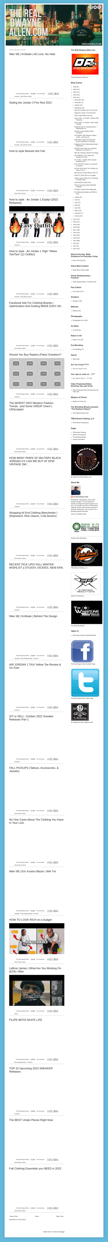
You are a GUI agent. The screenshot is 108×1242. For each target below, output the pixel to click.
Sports (16, 1013)
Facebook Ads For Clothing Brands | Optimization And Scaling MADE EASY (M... (36, 304)
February (78, 213)
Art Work (75, 330)
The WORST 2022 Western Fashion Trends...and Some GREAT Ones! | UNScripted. (31, 406)
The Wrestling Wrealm (79, 437)
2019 (75, 224)
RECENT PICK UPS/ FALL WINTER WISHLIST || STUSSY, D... (85, 149)
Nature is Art (76, 340)
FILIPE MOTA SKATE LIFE (25, 1019)
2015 (75, 235)
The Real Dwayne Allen (80, 497)
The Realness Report (79, 413)
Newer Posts (14, 1216)
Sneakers (17, 96)
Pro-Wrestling (77, 349)
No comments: (41, 93)
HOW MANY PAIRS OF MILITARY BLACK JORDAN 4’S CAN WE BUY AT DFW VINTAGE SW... (35, 461)
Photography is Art (78, 320)
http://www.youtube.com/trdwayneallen (84, 635)
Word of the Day (77, 260)
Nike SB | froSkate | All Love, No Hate (32, 54)
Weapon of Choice (78, 401)
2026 (75, 87)
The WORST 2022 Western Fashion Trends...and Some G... (85, 136)
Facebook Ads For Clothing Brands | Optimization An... (85, 127)
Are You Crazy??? (78, 368)
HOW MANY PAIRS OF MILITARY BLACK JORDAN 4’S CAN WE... (85, 140)
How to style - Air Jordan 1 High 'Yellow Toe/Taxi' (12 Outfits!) (33, 253)
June (76, 202)
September (78, 108)
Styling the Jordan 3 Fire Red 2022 (30, 102)
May (76, 205)
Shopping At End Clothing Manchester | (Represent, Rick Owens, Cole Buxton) (33, 514)
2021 (75, 219)
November (78, 102)
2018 (75, 227)
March (77, 210)
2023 (75, 95)
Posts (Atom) (22, 1219)
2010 (75, 248)
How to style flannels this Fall (27, 151)
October (77, 105)
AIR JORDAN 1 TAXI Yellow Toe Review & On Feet (84, 156)
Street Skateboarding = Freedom (29, 658)
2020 (75, 222)
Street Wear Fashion (26, 96)
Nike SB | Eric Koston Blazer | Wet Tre (32, 871)
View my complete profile (78, 514)
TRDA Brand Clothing (79, 422)
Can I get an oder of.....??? (81, 378)
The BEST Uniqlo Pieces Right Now (31, 1120)
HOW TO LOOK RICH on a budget (30, 919)
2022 (75, 97)
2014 (75, 238)
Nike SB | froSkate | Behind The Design (33, 616)
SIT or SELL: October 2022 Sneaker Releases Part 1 (85, 160)
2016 (75, 232)
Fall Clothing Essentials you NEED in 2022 (35, 1168)
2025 (75, 89)
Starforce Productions (79, 435)
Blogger (62, 1232)
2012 (75, 243)
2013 (75, 240)
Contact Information (79, 439)
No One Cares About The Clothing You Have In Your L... (86, 169)
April (76, 208)
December (78, 100)
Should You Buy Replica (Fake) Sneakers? (35, 354)
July (76, 200)
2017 (75, 230)
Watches (75, 311)
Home (37, 1216)
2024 (75, 92)
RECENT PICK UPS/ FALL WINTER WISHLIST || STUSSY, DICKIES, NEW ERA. (36, 566)
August (77, 197)
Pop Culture (76, 291)
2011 (75, 246)
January (77, 216)
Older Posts (59, 1216)
